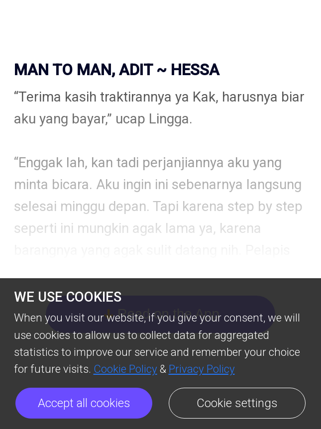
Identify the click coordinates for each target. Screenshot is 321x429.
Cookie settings (237, 403)
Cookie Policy (125, 368)
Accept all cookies (84, 403)
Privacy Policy (202, 368)
